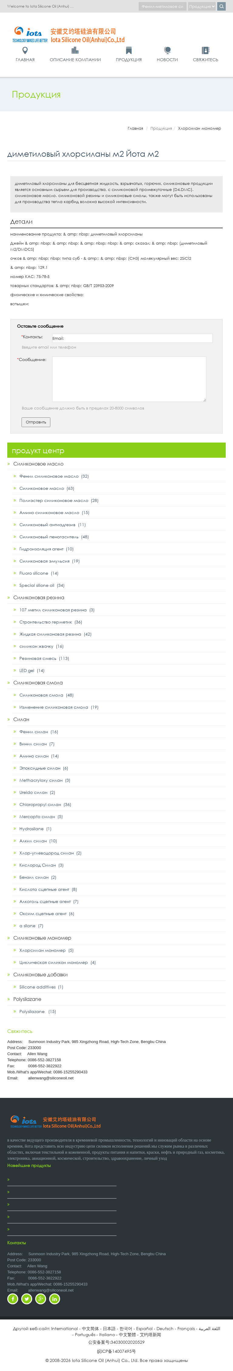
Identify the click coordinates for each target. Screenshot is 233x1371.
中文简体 (90, 1328)
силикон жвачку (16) (41, 646)
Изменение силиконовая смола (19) (59, 707)
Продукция (129, 59)
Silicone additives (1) (41, 987)
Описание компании (75, 59)
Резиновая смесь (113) (44, 658)
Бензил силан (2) (37, 877)
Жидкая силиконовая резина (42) (55, 634)
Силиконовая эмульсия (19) (49, 561)
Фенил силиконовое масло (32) (54, 476)
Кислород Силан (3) (41, 865)
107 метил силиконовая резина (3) (57, 610)
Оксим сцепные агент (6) (46, 913)
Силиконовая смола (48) (46, 695)
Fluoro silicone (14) (39, 573)
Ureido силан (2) (37, 792)
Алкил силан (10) (38, 841)
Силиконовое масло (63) (46, 488)
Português (85, 1334)
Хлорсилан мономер (199, 128)
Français (186, 1328)
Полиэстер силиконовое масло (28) (59, 500)
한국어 (126, 1328)
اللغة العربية (209, 1328)
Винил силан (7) (37, 744)
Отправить (36, 422)
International (64, 1328)
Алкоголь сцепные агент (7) (49, 901)
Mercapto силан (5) (41, 816)
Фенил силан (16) (38, 731)
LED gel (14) (32, 670)
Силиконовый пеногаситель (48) (54, 537)
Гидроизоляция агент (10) (46, 549)
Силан (21, 719)
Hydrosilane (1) (35, 828)
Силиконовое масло (38, 463)
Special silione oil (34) (42, 585)
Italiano (107, 1334)
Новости (167, 59)
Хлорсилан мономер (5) (46, 950)
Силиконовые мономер (42, 938)
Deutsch (165, 1328)
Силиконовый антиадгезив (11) (52, 524)
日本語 (109, 1328)
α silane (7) (31, 925)
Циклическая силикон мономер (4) (57, 962)
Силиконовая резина (38, 597)
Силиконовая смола (38, 682)
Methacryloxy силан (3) (44, 780)
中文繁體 (127, 1334)
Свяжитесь (205, 59)
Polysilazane (27, 999)
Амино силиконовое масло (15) (54, 512)
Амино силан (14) (39, 756)
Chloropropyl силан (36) (45, 804)
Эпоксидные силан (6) (43, 768)
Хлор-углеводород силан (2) (50, 853)
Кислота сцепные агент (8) (48, 889)
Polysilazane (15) (37, 1011)
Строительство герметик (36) (50, 622)
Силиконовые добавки (40, 974)
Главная (25, 59)
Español (144, 1328)
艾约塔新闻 (150, 1334)
